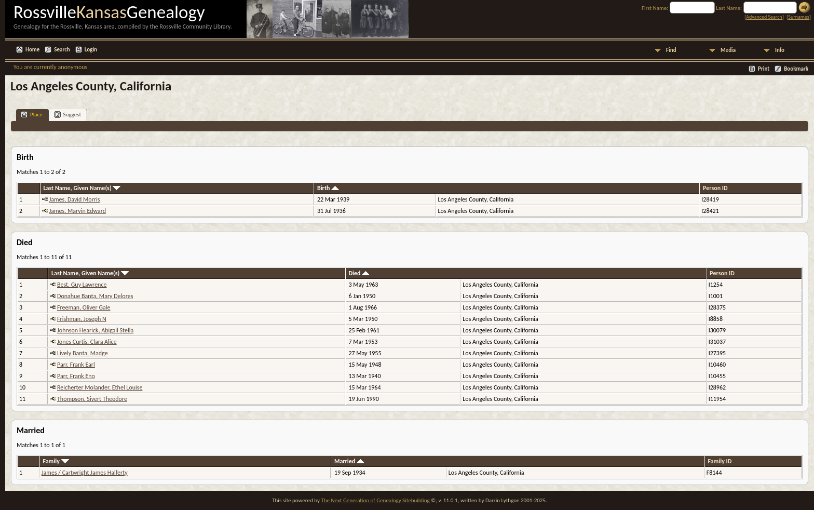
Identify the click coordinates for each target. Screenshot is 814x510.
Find (671, 50)
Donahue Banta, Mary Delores (95, 296)
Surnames (798, 17)
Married (349, 461)
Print (763, 68)
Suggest (68, 114)
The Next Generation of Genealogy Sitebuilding (375, 500)
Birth (328, 188)
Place (32, 114)
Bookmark (796, 68)
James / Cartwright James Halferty (85, 472)
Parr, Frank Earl (76, 364)
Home (32, 49)
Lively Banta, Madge (82, 353)
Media (728, 50)
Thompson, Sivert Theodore (92, 398)
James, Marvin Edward (77, 210)
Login (91, 49)
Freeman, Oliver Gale (84, 307)
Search (62, 49)
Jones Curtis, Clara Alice (87, 341)
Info (779, 50)
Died (359, 273)
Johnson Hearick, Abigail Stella (95, 330)
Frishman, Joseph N (81, 319)
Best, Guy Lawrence (81, 284)
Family (56, 461)
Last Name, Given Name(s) (81, 188)
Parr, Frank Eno (76, 376)
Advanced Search (764, 17)
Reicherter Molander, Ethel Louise (99, 387)
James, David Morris (74, 199)
